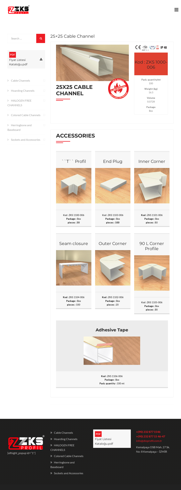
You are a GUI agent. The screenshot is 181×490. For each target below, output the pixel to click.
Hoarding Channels (22, 90)
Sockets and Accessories (25, 140)
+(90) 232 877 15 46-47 (150, 436)
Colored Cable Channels (25, 115)
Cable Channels (20, 80)
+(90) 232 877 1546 (148, 432)
